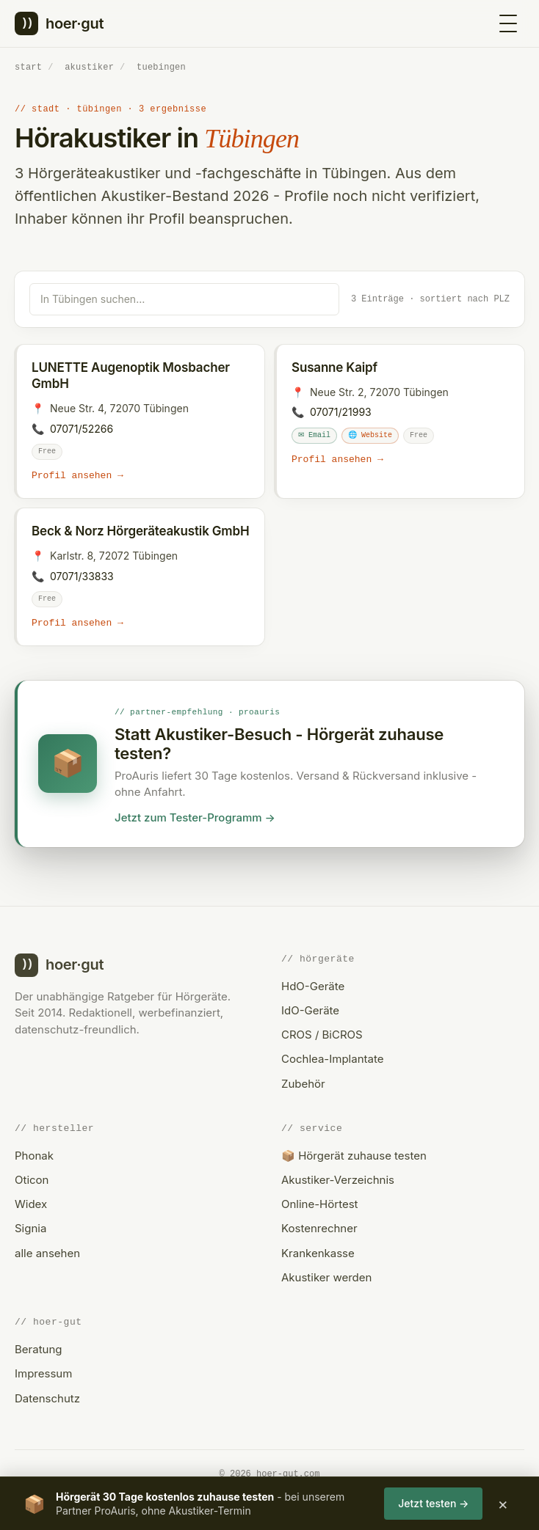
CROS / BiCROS (322, 1035)
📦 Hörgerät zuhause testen (354, 1156)
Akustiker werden (326, 1277)
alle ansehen (47, 1253)
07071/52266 (81, 428)
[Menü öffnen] (508, 23)
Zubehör (303, 1084)
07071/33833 (82, 576)
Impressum (43, 1374)
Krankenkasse (318, 1253)
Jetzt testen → (433, 1503)
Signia (30, 1229)
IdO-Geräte (310, 1010)
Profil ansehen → (77, 475)
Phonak (34, 1156)
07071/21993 (341, 411)
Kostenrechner (319, 1229)
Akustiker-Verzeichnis (337, 1180)
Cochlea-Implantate (332, 1059)
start (28, 67)
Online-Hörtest (319, 1204)
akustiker (89, 67)
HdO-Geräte (312, 986)
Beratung (38, 1349)
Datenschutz (47, 1398)
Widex (31, 1204)
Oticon (31, 1180)
